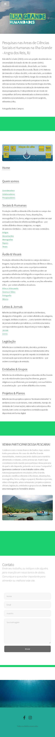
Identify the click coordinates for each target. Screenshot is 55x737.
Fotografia (6, 295)
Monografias (7, 239)
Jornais (5, 330)
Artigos (5, 232)
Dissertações (8, 236)
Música (5, 299)
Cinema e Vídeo (8, 292)
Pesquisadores (8, 197)
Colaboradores (8, 194)
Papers (5, 243)
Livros (5, 333)
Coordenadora (8, 190)
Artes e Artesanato (10, 288)
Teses (4, 246)
